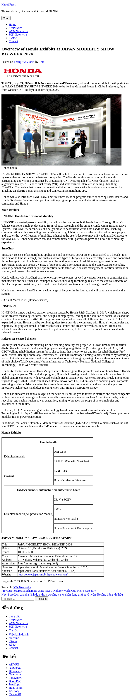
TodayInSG (16, 677)
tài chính (14, 638)
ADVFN (14, 664)
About (12, 644)
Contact (13, 41)
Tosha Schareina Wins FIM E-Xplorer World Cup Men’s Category (48, 590)
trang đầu (14, 616)
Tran (41, 61)
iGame (13, 37)
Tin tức (13, 630)
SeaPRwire (15, 27)
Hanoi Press (8, 4)
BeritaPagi (15, 681)
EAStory (14, 691)
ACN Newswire (18, 31)
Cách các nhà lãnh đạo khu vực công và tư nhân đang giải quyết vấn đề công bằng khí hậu (62, 594)
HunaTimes (16, 687)
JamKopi (14, 684)
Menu (6, 18)
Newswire (15, 674)
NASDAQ (15, 667)
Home (12, 24)
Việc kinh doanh (19, 634)
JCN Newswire (18, 34)
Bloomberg (15, 671)
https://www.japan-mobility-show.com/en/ (43, 574)
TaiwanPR (15, 694)
